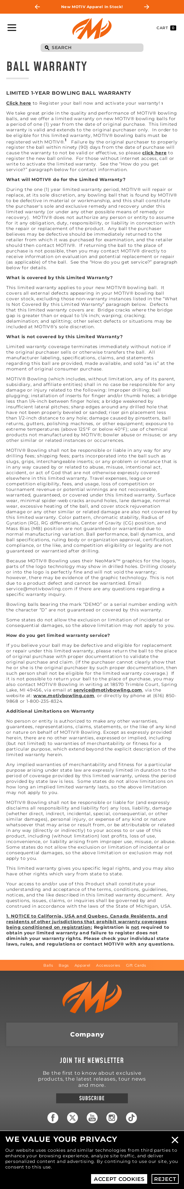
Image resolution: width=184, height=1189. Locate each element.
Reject (165, 1179)
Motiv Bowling (92, 28)
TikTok (131, 1117)
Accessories (108, 965)
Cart (166, 27)
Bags (64, 965)
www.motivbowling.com (63, 695)
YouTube (92, 1117)
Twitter (72, 1117)
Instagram (111, 1117)
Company (87, 1034)
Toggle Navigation (12, 27)
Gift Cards (136, 965)
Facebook (52, 1117)
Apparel (82, 965)
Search (47, 48)
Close (175, 1140)
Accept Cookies (119, 1179)
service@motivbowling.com (108, 690)
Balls (48, 965)
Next (146, 7)
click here (154, 153)
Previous (37, 7)
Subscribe (91, 1098)
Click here (18, 103)
